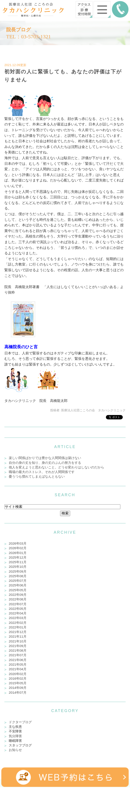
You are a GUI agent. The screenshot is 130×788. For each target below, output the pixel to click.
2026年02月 (18, 548)
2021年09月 (18, 646)
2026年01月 (18, 553)
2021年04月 (18, 669)
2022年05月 (18, 608)
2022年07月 (18, 604)
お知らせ (15, 750)
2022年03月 (18, 618)
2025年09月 (18, 571)
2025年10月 (18, 566)
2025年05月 (18, 590)
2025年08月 (18, 576)
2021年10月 (18, 641)
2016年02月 (18, 678)
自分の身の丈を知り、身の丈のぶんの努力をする (45, 462)
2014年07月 (18, 692)
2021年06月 (18, 660)
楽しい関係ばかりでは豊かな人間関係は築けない (45, 458)
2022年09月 (18, 594)
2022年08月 (18, 599)
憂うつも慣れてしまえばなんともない (37, 476)
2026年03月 (18, 543)
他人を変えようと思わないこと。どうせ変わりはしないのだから (56, 467)
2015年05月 (18, 683)
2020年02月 (18, 674)
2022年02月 (18, 622)
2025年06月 (18, 585)
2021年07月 (18, 655)
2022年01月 (18, 627)
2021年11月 (18, 636)
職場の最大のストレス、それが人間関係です (42, 472)
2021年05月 (18, 664)
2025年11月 (18, 562)
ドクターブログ (20, 722)
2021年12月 (18, 632)
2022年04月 (18, 613)
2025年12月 (18, 557)
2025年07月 (18, 580)
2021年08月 (18, 650)
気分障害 (15, 736)
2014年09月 (18, 688)
